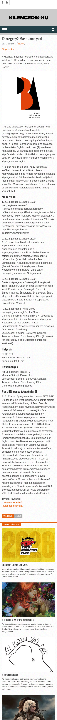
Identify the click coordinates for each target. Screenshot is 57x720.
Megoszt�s (7, 49)
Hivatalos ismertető (12, 502)
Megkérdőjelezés (10, 674)
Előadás (18, 516)
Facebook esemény (12, 506)
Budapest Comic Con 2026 (15, 564)
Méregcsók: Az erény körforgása (18, 619)
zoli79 (21, 43)
